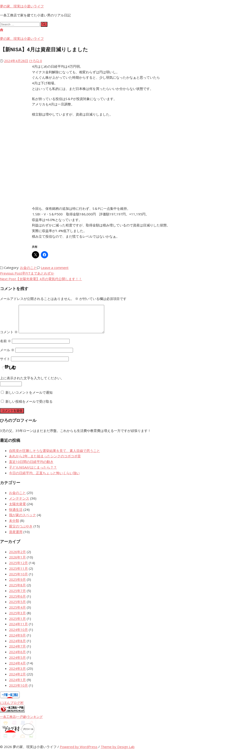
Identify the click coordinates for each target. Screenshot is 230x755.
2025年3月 (17, 618)
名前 (5, 346)
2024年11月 (18, 629)
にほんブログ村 (12, 708)
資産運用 (15, 537)
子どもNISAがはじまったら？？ (33, 472)
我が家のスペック (22, 520)
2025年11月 (18, 574)
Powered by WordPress (78, 752)
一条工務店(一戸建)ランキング (21, 722)
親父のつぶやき (21, 531)
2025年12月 (18, 568)
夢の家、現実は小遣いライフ (22, 6)
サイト (5, 364)
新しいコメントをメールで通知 (29, 397)
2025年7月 (17, 596)
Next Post (41, 279)
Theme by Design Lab (118, 752)
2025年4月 (17, 612)
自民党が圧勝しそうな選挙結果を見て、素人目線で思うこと (54, 456)
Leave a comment (55, 267)
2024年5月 (17, 663)
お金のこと (28, 267)
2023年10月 (18, 690)
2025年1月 (17, 624)
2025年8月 (17, 590)
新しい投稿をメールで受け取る (29, 406)
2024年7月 (17, 651)
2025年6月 (17, 601)
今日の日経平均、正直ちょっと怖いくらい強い (44, 478)
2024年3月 (17, 674)
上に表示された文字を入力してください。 (32, 383)
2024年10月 (18, 635)
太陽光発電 (17, 509)
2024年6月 (17, 657)
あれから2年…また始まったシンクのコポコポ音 (45, 461)
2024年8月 (17, 646)
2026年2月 (17, 557)
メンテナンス (19, 503)
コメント (9, 337)
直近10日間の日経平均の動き (31, 467)
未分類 (14, 526)
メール (7, 355)
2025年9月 (17, 585)
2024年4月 (17, 668)
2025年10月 (18, 579)
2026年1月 (17, 562)
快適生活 (15, 515)
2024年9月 (17, 640)
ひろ (32, 60)
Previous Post (27, 273)
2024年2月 (17, 679)
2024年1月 (17, 685)
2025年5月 (17, 607)
